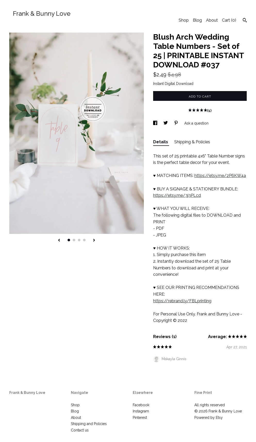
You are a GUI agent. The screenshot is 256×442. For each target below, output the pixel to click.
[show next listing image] (94, 240)
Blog (197, 20)
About (212, 20)
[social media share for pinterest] (176, 123)
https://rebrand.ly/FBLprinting (182, 300)
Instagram (141, 411)
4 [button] (84, 240)
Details (161, 141)
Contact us (80, 430)
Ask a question (196, 123)
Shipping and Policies (89, 424)
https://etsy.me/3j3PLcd (177, 195)
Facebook (141, 405)
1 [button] (69, 240)
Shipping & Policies (192, 141)
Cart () (229, 20)
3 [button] (79, 240)
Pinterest (140, 418)
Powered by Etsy (208, 418)
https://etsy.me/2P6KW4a (220, 175)
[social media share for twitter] (166, 123)
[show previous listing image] (59, 240)
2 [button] (74, 240)
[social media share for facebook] (155, 123)
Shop (184, 20)
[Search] (245, 21)
